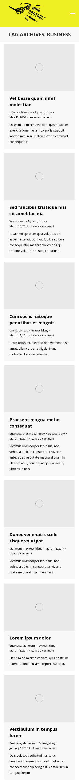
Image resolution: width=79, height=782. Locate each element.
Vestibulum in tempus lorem (33, 732)
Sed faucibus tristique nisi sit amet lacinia (37, 210)
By (43, 112)
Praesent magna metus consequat (34, 423)
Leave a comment (40, 117)
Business (15, 434)
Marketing (15, 548)
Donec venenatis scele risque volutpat (33, 538)
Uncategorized (18, 330)
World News (17, 221)
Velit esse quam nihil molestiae (32, 101)
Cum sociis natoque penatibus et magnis (32, 320)
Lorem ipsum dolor (30, 638)
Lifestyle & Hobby (20, 112)
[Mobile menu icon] (72, 13)
